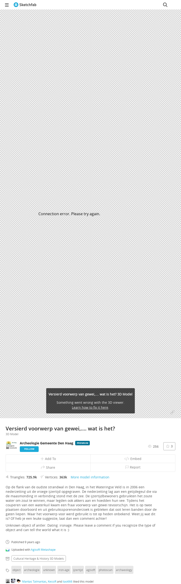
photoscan (105, 570)
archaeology (124, 570)
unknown (49, 570)
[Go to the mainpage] (25, 4)
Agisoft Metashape (43, 549)
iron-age (64, 570)
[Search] (165, 4)
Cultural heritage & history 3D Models (38, 558)
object (16, 570)
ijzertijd (78, 570)
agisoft (90, 570)
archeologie (32, 570)
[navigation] (7, 4)
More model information (90, 477)
